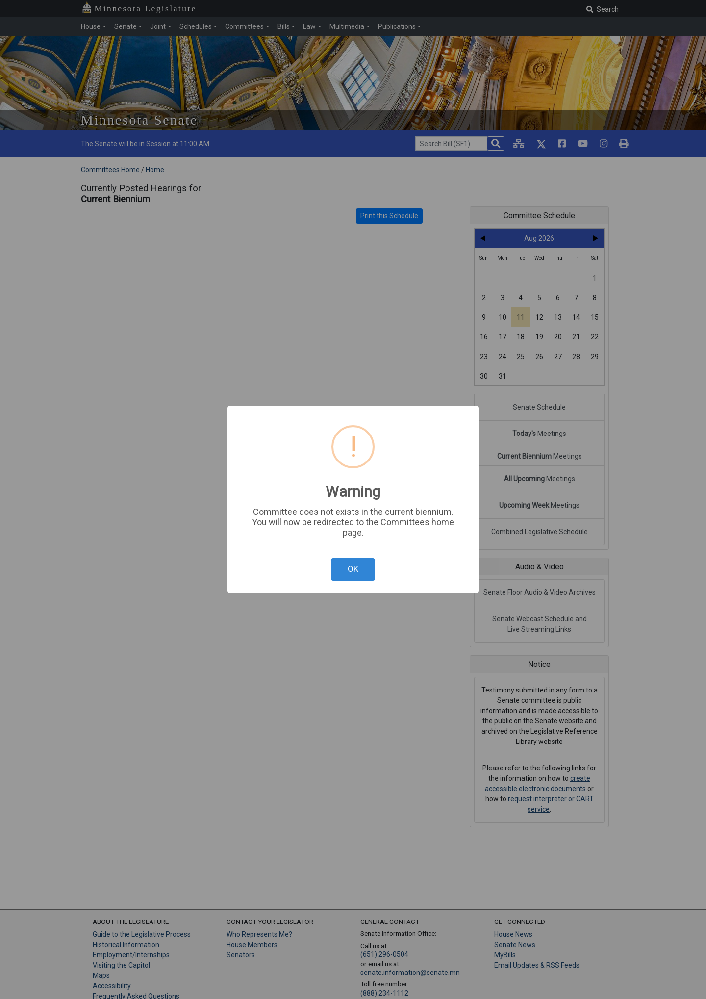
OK (353, 569)
